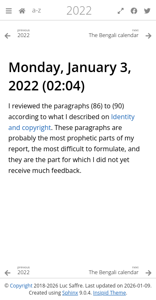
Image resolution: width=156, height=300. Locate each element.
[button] (8, 10)
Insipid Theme (109, 292)
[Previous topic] (41, 33)
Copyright (21, 285)
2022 (79, 10)
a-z (36, 10)
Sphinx (70, 292)
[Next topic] (115, 33)
